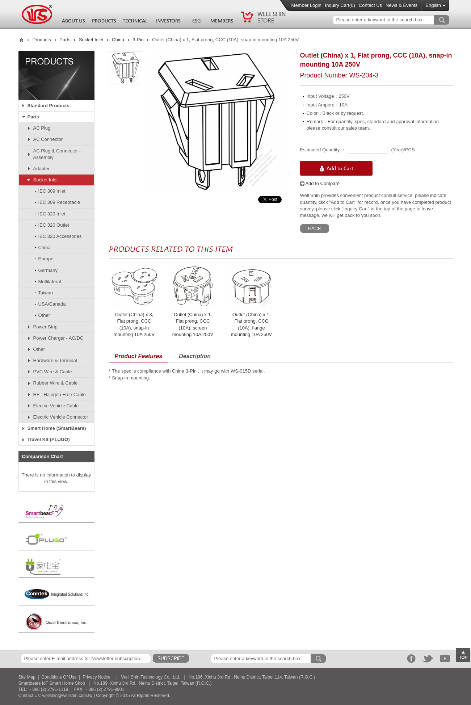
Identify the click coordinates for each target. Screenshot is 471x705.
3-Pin (138, 39)
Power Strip (45, 327)
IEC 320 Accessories (60, 236)
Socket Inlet (91, 39)
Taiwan (45, 292)
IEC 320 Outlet (53, 225)
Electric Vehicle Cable (56, 405)
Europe (46, 258)
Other (44, 315)
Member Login (306, 5)
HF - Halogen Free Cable (59, 394)
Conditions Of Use (58, 677)
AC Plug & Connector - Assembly (57, 154)
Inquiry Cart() (340, 5)
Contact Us (370, 5)
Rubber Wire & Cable (55, 383)
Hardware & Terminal (55, 360)
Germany (48, 270)
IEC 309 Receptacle (59, 202)
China (118, 39)
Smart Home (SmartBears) (57, 428)
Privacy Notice (96, 677)
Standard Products (49, 105)
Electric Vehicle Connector (60, 417)
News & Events (401, 5)
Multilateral (49, 281)
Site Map (26, 677)
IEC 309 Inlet (52, 191)
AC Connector (48, 139)
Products (42, 39)
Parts (64, 39)
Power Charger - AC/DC (58, 338)
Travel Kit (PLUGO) (49, 439)
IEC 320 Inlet (52, 214)
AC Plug (42, 128)
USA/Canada (52, 304)
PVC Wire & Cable (52, 371)
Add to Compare (320, 183)
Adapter (41, 168)
